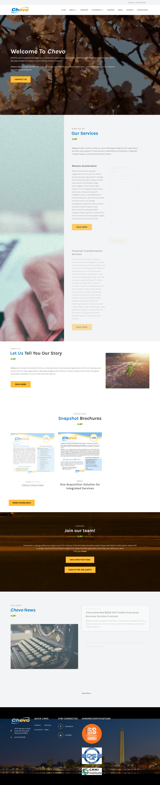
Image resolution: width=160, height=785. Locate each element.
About (72, 10)
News (120, 10)
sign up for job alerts (80, 569)
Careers (110, 10)
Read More (20, 384)
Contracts (96, 10)
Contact (130, 10)
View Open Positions (80, 560)
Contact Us (21, 79)
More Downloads (22, 503)
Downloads (142, 10)
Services (84, 10)
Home (63, 10)
